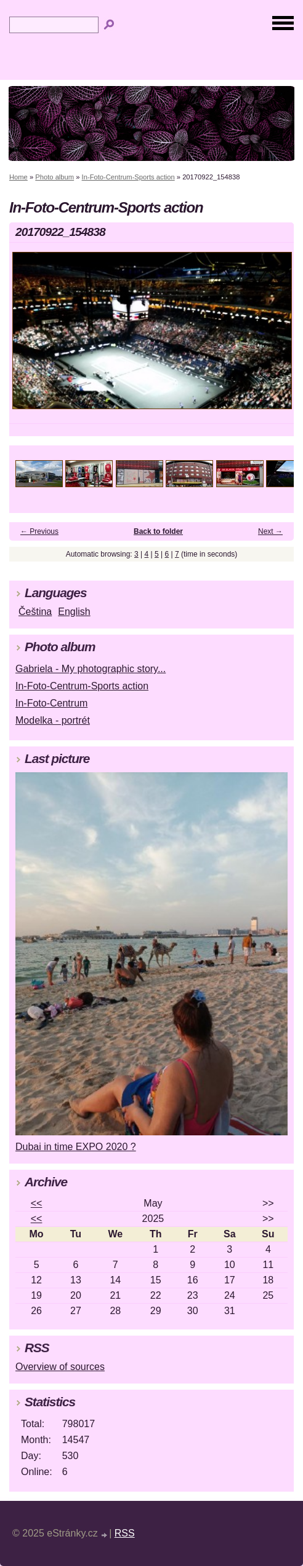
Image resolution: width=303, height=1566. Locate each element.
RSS (125, 1533)
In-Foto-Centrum (51, 703)
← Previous (39, 531)
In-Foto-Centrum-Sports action (128, 177)
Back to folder (158, 531)
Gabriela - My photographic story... (90, 669)
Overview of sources (60, 1366)
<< (36, 1203)
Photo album (54, 177)
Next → (270, 531)
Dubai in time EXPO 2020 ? (75, 1146)
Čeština (35, 611)
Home (18, 177)
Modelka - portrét (52, 720)
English (74, 611)
